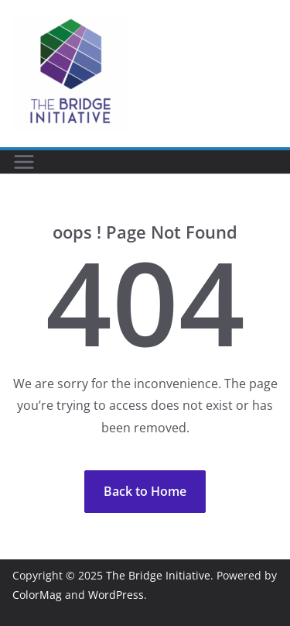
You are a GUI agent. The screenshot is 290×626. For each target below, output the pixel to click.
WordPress (116, 594)
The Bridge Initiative (158, 575)
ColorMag (37, 594)
